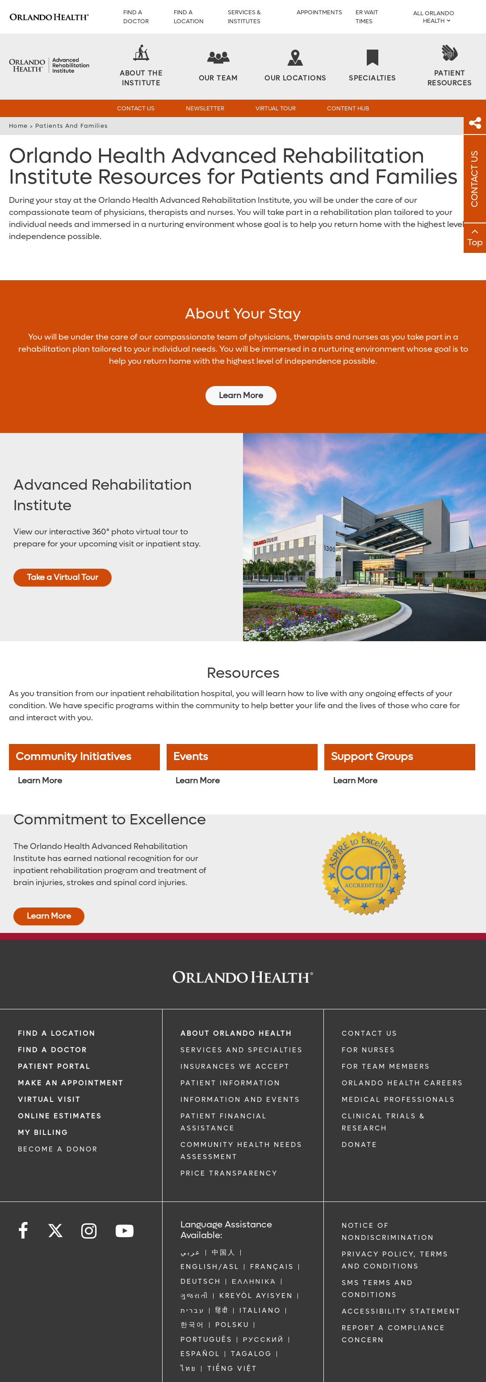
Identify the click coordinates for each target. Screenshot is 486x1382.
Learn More (241, 369)
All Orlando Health (433, 17)
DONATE (359, 1117)
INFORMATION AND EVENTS (240, 1072)
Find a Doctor (136, 16)
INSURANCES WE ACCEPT (235, 1039)
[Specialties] (372, 66)
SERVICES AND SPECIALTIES (241, 1023)
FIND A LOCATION (57, 1006)
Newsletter (205, 108)
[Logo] (49, 17)
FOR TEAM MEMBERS (386, 1039)
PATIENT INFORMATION (230, 1056)
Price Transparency (229, 1146)
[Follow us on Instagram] (89, 1204)
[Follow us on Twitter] (55, 1201)
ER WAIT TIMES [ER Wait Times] (367, 16)
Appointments (319, 12)
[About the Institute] (141, 66)
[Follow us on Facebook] (23, 1204)
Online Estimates (60, 1089)
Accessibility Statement (401, 1284)
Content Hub (348, 108)
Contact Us (136, 108)
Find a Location (189, 16)
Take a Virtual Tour (62, 551)
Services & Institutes (244, 16)
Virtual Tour (276, 108)
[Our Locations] (295, 66)
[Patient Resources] (450, 66)
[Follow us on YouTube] (125, 1204)
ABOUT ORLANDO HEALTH (236, 1006)
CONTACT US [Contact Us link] (370, 1006)
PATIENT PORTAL (54, 1039)
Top (475, 242)
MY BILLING (43, 1105)
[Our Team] (218, 66)
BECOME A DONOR (58, 1122)
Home (18, 126)
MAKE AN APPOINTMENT (71, 1056)
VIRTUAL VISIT (49, 1072)
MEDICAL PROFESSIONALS (398, 1072)
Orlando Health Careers (402, 1056)
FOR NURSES (368, 1023)
